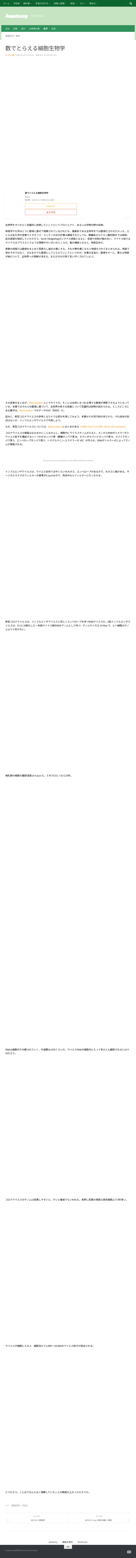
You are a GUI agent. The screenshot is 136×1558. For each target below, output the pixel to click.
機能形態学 (67, 1542)
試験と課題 (59, 3)
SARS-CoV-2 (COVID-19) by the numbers (104, 426)
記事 (53, 28)
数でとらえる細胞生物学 (36, 192)
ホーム (6, 3)
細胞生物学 (16, 1505)
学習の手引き (41, 3)
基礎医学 (9, 35)
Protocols (82, 1542)
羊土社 (24, 1505)
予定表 (16, 3)
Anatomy (16, 15)
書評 (45, 28)
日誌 (7, 28)
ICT (82, 3)
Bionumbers (36, 402)
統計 (23, 28)
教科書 (26, 3)
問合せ (92, 3)
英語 (72, 3)
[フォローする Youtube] (129, 1552)
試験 (15, 28)
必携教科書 (34, 28)
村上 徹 (11, 55)
